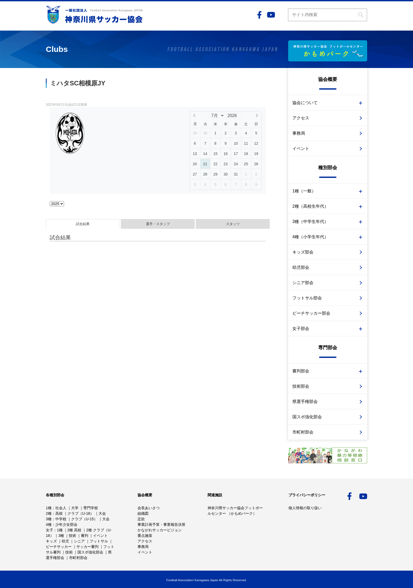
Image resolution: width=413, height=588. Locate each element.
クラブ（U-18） (80, 513)
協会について (305, 102)
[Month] (216, 115)
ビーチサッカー (59, 547)
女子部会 (300, 328)
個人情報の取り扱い (305, 508)
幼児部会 (300, 267)
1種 (49, 508)
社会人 (60, 508)
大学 (74, 508)
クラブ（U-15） (84, 519)
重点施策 (144, 535)
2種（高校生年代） (310, 206)
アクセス (300, 118)
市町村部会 (302, 432)
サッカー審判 (87, 547)
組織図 (143, 513)
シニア (79, 541)
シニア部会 (302, 282)
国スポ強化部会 (307, 417)
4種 (49, 524)
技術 (72, 535)
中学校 (60, 519)
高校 (59, 513)
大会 (102, 513)
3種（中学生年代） (310, 221)
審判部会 (300, 371)
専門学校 (90, 508)
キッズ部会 (302, 252)
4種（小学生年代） (310, 237)
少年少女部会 (66, 524)
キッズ (51, 541)
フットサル (99, 541)
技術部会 (300, 386)
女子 (49, 530)
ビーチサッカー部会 (311, 313)
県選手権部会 (305, 401)
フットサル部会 (307, 298)
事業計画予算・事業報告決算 (161, 524)
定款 (141, 519)
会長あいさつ (148, 508)
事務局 (298, 133)
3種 (49, 519)
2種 (49, 513)
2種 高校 (74, 530)
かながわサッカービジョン (159, 530)
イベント (300, 148)
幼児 (65, 541)
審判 (84, 535)
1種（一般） (304, 191)
